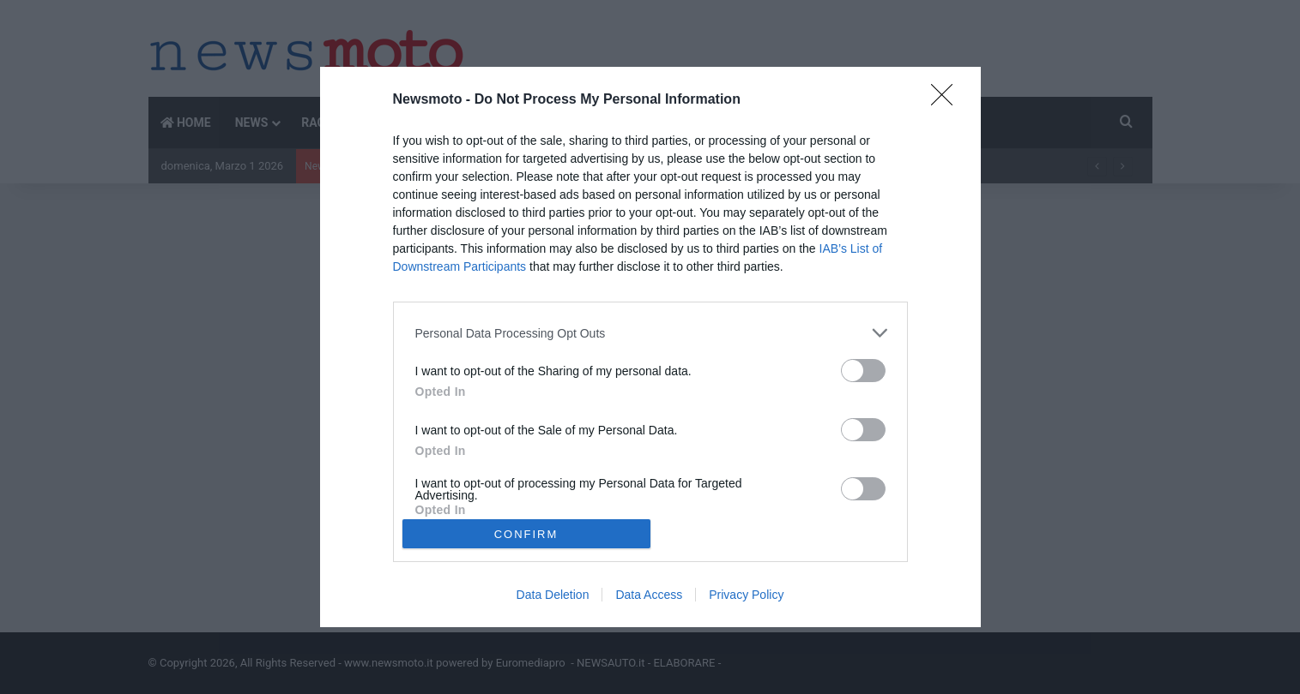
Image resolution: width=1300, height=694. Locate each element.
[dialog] (650, 347)
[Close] (947, 100)
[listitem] (650, 333)
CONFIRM (526, 534)
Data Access (648, 594)
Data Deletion (553, 594)
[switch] (863, 370)
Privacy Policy (746, 594)
